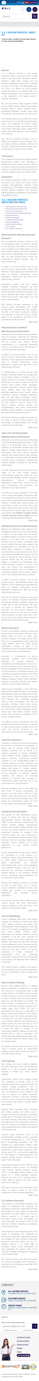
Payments (20, 1348)
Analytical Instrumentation (15, 220)
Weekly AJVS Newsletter (10, 1330)
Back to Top (33, 322)
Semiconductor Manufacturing (16, 206)
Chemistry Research (13, 217)
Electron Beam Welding (14, 224)
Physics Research (12, 215)
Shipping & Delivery (22, 1345)
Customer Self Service (24, 1337)
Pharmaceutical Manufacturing (16, 209)
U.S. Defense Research (14, 228)
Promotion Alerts (28, 1330)
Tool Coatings (10, 226)
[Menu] (4, 2)
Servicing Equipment (23, 1341)
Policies (19, 1352)
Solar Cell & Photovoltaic (14, 211)
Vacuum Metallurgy (12, 222)
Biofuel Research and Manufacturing (18, 213)
